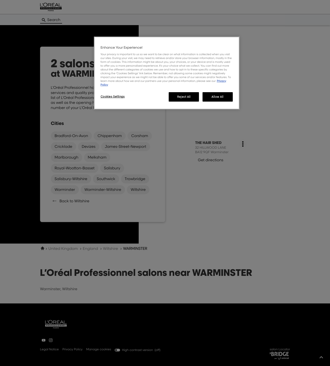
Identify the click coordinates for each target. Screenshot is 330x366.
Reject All (184, 96)
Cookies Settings (113, 96)
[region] (166, 73)
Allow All (217, 96)
